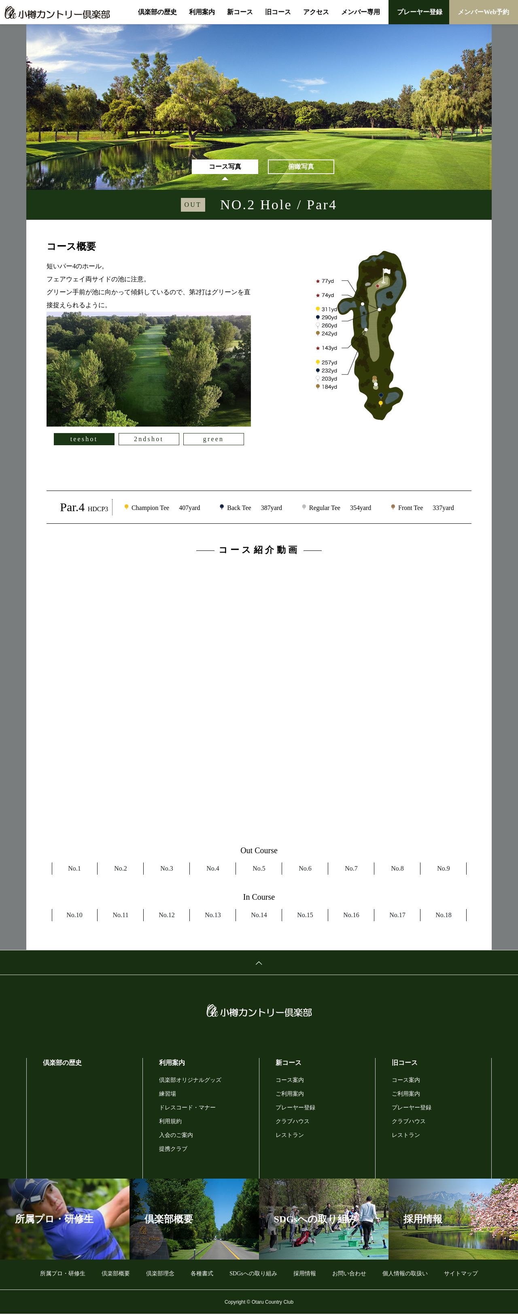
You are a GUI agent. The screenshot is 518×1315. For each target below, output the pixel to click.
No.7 (351, 869)
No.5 (259, 869)
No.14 (259, 915)
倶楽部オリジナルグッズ (190, 1081)
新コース (240, 11)
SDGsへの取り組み (253, 1274)
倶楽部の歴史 (157, 11)
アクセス (316, 11)
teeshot (84, 440)
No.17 (397, 915)
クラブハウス (293, 1122)
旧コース (278, 11)
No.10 (74, 915)
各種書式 (202, 1274)
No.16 (351, 915)
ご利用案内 (290, 1095)
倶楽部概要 (116, 1274)
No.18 (443, 915)
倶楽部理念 (160, 1274)
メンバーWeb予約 (483, 11)
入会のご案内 (176, 1136)
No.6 (305, 869)
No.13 (213, 915)
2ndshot (148, 440)
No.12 (167, 915)
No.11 (121, 915)
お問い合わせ (349, 1274)
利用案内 (202, 11)
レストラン (290, 1136)
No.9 (443, 869)
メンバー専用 (360, 11)
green (213, 440)
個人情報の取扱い (405, 1274)
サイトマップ (461, 1274)
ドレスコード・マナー (187, 1108)
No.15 (305, 915)
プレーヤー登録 (419, 11)
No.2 (120, 869)
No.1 (74, 869)
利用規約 (170, 1122)
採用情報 (304, 1274)
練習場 (167, 1095)
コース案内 (290, 1081)
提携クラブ (173, 1150)
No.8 (397, 869)
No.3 (166, 869)
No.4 (212, 869)
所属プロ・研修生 (62, 1274)
